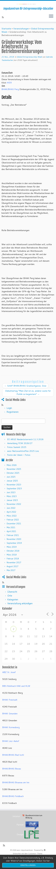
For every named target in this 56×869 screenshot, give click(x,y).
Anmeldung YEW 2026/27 (19, 454)
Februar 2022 (13, 531)
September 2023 (14, 500)
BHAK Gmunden (9, 725)
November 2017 (14, 574)
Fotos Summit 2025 (16, 458)
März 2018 (12, 566)
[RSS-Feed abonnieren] (3, 28)
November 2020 (14, 550)
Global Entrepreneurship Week (29, 68)
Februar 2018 (13, 570)
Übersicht (12, 603)
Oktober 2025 (13, 484)
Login (9, 419)
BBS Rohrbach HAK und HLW (16, 697)
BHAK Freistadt (9, 711)
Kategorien (12, 611)
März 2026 (12, 476)
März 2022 (12, 527)
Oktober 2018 (13, 562)
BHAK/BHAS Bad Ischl (13, 766)
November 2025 (14, 480)
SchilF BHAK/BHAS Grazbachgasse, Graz (25, 397)
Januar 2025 (12, 492)
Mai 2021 (11, 539)
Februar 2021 (13, 547)
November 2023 (14, 496)
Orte (9, 607)
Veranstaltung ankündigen (20, 615)
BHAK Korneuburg (11, 739)
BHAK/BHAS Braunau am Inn (15, 794)
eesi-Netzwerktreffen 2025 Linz (23, 462)
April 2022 (11, 523)
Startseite (6, 40)
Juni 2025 (11, 488)
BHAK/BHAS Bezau (11, 780)
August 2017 (12, 578)
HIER (9, 94)
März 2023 (12, 508)
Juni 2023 (11, 504)
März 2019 (12, 558)
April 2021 (11, 543)
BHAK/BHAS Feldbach (13, 807)
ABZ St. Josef (9, 683)
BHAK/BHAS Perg (10, 100)
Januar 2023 (12, 511)
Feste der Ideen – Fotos (18, 466)
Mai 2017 (11, 582)
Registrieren (13, 423)
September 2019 (14, 554)
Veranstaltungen (21, 40)
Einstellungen (27, 865)
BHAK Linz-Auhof (10, 752)
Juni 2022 (11, 519)
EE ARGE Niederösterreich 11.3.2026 (25, 451)
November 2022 (14, 515)
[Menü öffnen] (51, 28)
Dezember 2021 (14, 535)
